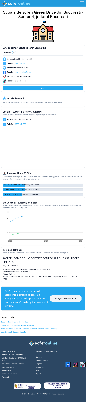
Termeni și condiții (58, 394)
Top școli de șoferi (9, 351)
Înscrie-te (43, 88)
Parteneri (5, 377)
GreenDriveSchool (23, 72)
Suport (38, 374)
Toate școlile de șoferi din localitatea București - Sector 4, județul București (29, 328)
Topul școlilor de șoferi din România (14, 322)
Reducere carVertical (10, 374)
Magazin (39, 364)
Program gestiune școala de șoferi (46, 352)
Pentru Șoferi (7, 370)
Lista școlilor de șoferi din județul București (17, 325)
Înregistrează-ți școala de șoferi (14, 332)
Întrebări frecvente (43, 360)
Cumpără (39, 357)
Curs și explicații (8, 367)
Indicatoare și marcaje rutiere (13, 364)
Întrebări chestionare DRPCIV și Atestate (14, 359)
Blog (37, 370)
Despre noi (40, 367)
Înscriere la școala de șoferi (12, 355)
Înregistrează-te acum (66, 298)
